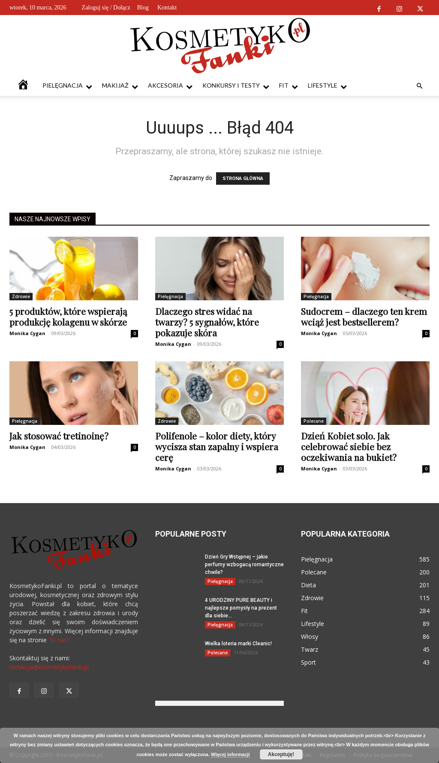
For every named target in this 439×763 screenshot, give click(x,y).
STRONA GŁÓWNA (243, 178)
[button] (419, 86)
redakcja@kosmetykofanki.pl (49, 667)
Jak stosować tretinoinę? (58, 436)
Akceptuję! (281, 754)
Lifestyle (327, 86)
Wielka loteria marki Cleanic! (238, 644)
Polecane (314, 421)
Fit (288, 86)
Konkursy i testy (235, 86)
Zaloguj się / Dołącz (106, 7)
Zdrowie (21, 296)
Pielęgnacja (67, 86)
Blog (143, 7)
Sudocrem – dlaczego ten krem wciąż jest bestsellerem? (364, 316)
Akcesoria (170, 86)
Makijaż (120, 86)
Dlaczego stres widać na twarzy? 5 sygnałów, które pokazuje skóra (207, 322)
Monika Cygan (27, 333)
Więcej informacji (230, 754)
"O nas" (59, 640)
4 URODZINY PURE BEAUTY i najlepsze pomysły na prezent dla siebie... (241, 608)
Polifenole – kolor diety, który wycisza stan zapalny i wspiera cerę (216, 446)
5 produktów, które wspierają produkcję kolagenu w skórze (68, 316)
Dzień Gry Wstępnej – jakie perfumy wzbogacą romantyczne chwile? (244, 564)
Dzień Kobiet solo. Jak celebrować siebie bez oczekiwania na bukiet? (349, 446)
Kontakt (167, 7)
